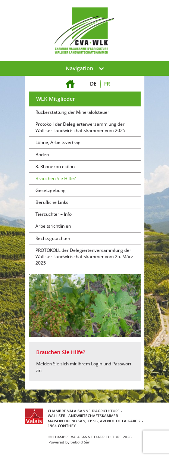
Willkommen (70, 79)
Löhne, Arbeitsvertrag (58, 142)
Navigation (85, 68)
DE (93, 83)
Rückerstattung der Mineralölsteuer (72, 112)
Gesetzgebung (50, 190)
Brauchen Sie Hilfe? (55, 178)
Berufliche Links (51, 202)
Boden (42, 154)
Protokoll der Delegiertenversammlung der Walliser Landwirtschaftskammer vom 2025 (80, 127)
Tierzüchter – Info (53, 214)
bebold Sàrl (81, 442)
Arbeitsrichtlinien (53, 226)
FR (107, 83)
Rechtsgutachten (52, 238)
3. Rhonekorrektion (55, 166)
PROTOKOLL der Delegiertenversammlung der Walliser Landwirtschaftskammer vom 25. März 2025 (84, 256)
